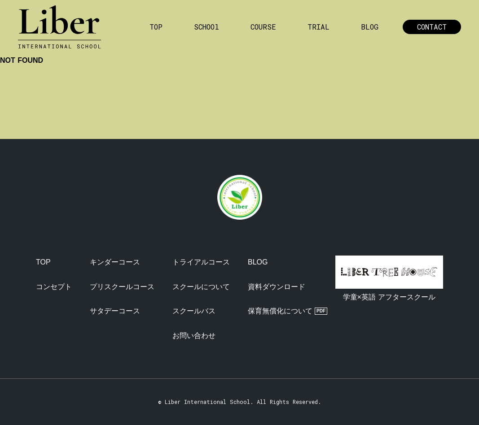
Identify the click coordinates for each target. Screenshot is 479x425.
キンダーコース (115, 262)
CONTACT (432, 26)
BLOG (369, 26)
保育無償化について (280, 311)
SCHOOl (206, 26)
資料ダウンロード (276, 287)
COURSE (263, 26)
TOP (156, 26)
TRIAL (319, 26)
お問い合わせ (193, 335)
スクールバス (193, 311)
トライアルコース (201, 262)
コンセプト (54, 287)
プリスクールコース (122, 287)
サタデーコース (115, 311)
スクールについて (201, 287)
